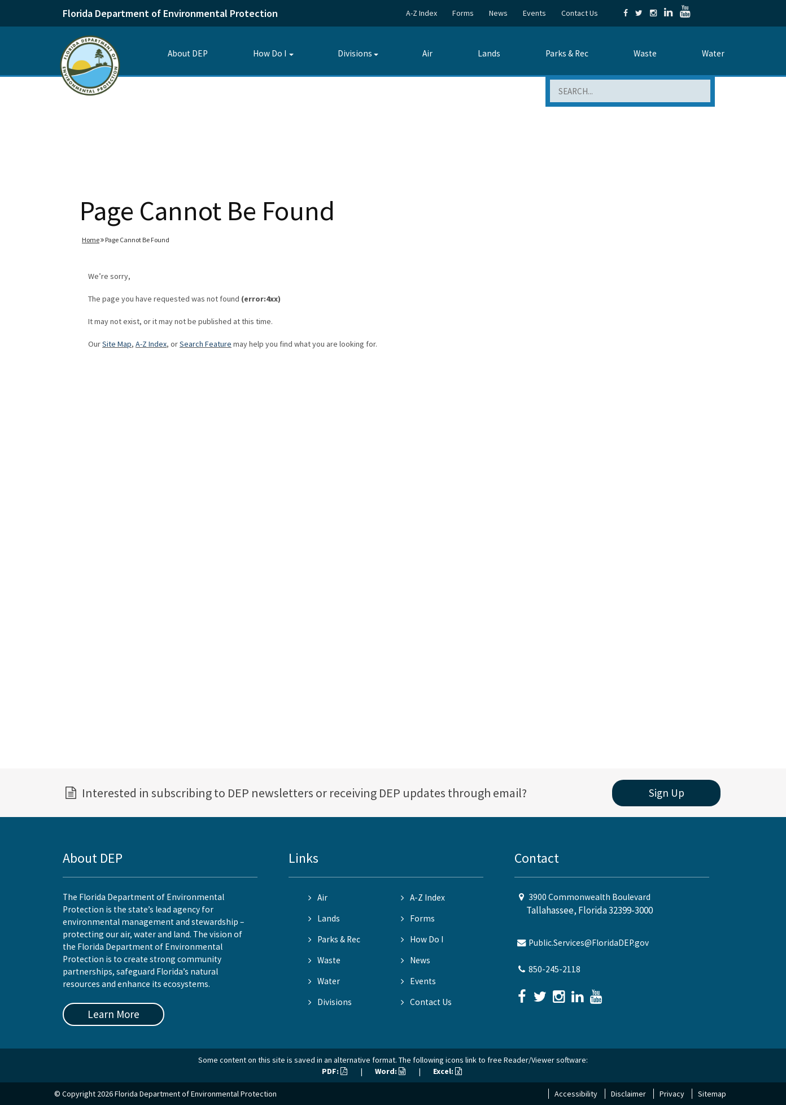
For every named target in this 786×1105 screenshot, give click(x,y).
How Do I (269, 53)
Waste (645, 53)
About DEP (188, 53)
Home (90, 239)
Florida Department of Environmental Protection (170, 13)
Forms (463, 13)
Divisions (355, 53)
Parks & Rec (566, 53)
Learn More (113, 1014)
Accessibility (575, 1094)
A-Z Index (421, 13)
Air (427, 53)
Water (713, 53)
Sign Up (666, 793)
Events (534, 13)
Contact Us (579, 13)
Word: (390, 1071)
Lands (489, 53)
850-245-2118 (554, 969)
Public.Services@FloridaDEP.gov (589, 942)
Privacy (672, 1094)
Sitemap (712, 1094)
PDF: (334, 1071)
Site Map (117, 344)
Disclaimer (628, 1094)
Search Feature (206, 344)
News (498, 13)
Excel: (447, 1071)
